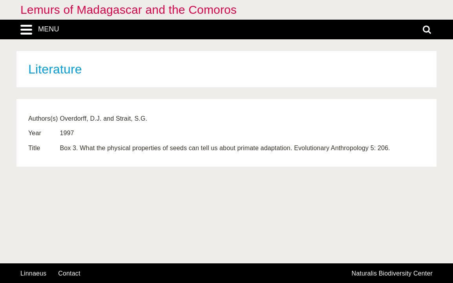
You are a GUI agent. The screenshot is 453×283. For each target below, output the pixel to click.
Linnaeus (33, 273)
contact (69, 273)
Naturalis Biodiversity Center (392, 273)
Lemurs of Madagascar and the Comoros (128, 9)
